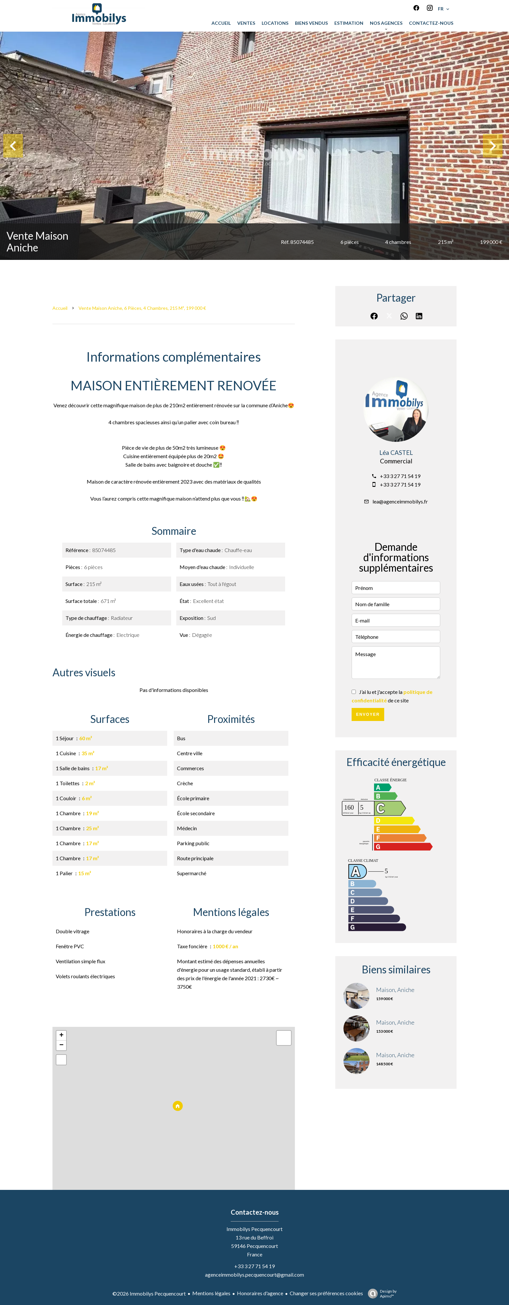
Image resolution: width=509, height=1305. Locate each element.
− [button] (61, 1045)
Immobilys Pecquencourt (254, 1229)
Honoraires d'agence (260, 1293)
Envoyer (368, 714)
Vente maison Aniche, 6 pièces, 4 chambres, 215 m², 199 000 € (142, 308)
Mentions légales (211, 1293)
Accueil (59, 308)
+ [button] (61, 1036)
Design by (381, 1293)
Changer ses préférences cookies (326, 1293)
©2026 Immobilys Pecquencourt (149, 1293)
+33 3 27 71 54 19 (400, 476)
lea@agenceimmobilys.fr (400, 501)
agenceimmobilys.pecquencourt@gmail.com (254, 1274)
